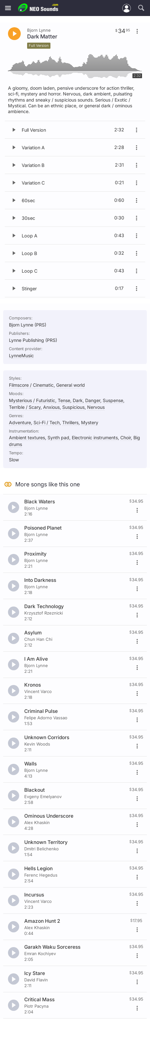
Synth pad (58, 437)
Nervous (96, 407)
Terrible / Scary (25, 407)
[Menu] (8, 8)
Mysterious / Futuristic (32, 400)
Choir (125, 437)
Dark (78, 400)
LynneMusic (21, 355)
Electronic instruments (95, 437)
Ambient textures (27, 437)
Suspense (113, 400)
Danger (92, 400)
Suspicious (73, 407)
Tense (64, 400)
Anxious (51, 407)
